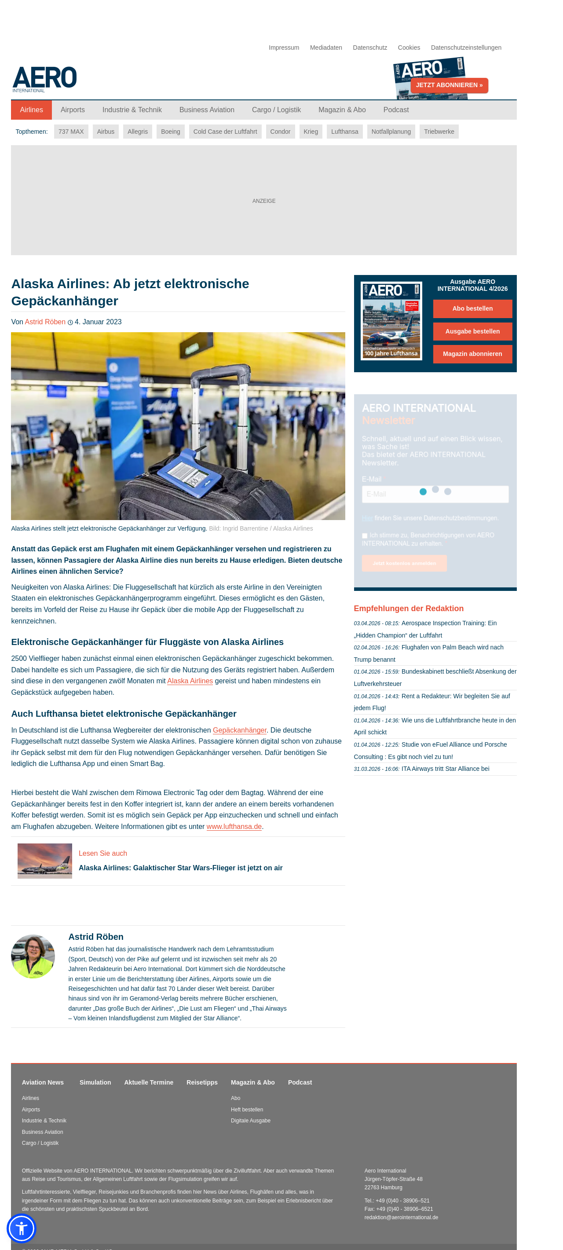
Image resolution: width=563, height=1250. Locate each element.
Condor (281, 131)
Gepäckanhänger (240, 730)
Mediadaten (326, 47)
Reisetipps (202, 1082)
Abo (235, 1098)
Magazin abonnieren (472, 353)
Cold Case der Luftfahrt (225, 131)
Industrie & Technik (44, 1121)
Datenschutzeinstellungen (466, 47)
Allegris (138, 131)
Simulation (95, 1082)
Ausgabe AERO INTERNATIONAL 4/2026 (473, 285)
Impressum (284, 47)
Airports (31, 1110)
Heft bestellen (247, 1110)
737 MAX (71, 131)
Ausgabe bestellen (473, 331)
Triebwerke (439, 131)
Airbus (106, 131)
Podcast (300, 1082)
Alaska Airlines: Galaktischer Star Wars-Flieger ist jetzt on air (181, 868)
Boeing (170, 131)
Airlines (30, 1098)
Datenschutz (370, 47)
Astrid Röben (45, 322)
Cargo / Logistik (40, 1143)
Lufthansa (344, 131)
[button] (21, 1228)
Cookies (409, 47)
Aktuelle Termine (149, 1082)
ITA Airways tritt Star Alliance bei (446, 768)
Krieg (311, 131)
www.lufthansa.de (234, 826)
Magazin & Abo (253, 1082)
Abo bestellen (473, 308)
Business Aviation (42, 1132)
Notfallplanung (391, 131)
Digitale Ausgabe (251, 1121)
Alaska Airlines (190, 681)
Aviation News (43, 1082)
